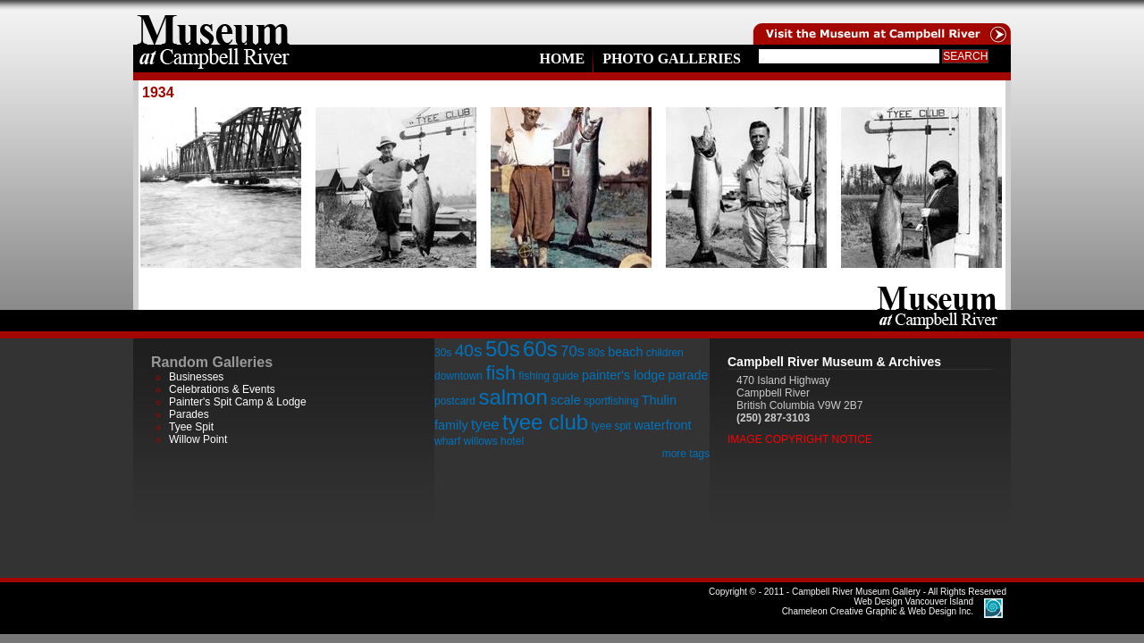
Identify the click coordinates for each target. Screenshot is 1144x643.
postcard (454, 401)
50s (502, 349)
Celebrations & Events (222, 389)
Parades (189, 414)
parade (689, 375)
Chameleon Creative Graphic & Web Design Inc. (877, 606)
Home (562, 58)
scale (566, 400)
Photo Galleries (671, 58)
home (213, 22)
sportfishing (611, 401)
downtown (458, 376)
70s (572, 351)
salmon (512, 397)
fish (500, 373)
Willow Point (198, 439)
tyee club (545, 422)
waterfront (662, 425)
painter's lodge (623, 375)
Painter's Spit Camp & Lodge (238, 402)
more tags (686, 453)
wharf (447, 441)
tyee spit (611, 426)
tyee (485, 424)
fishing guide (548, 376)
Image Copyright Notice (800, 439)
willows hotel (494, 441)
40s (469, 350)
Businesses (196, 377)
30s (442, 353)
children (665, 353)
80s (595, 353)
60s (540, 349)
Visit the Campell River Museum (880, 22)
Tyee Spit (191, 427)
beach (625, 352)
